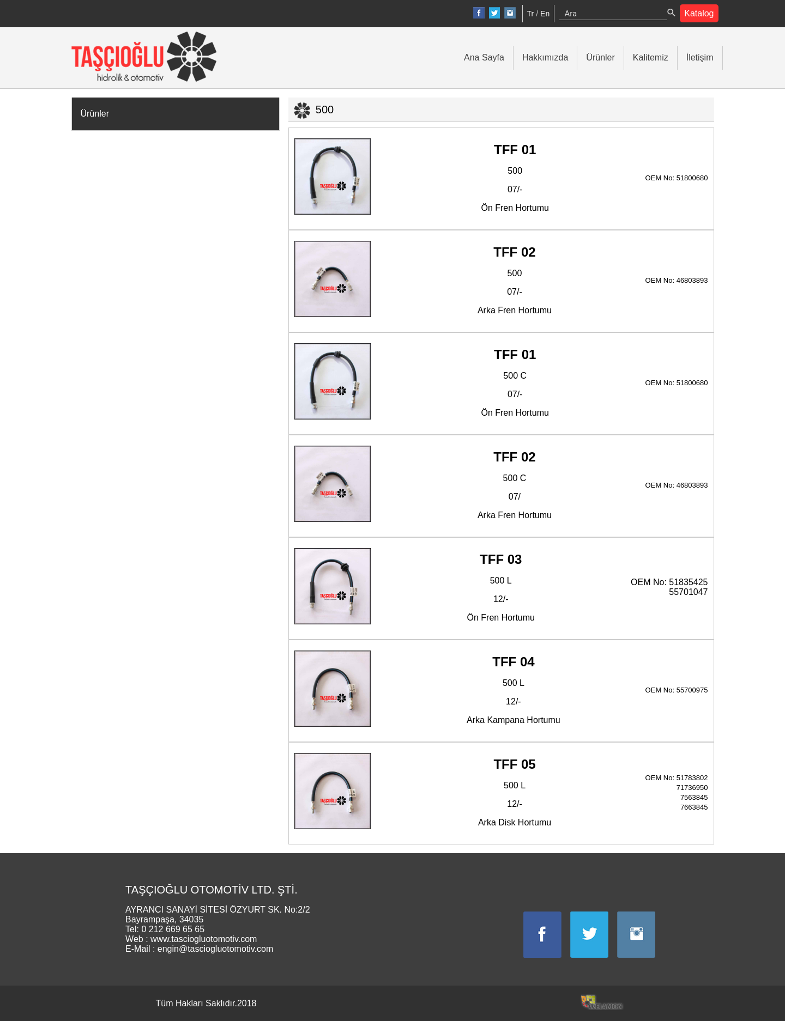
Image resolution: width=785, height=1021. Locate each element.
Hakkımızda (545, 57)
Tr (530, 13)
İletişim (700, 57)
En (545, 13)
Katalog (699, 13)
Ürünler (600, 57)
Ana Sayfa (484, 57)
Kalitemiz (650, 57)
